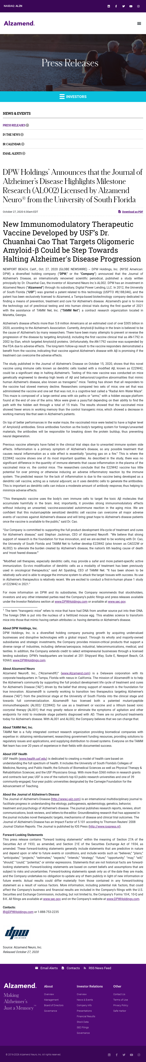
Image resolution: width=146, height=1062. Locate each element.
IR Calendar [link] (12, 144)
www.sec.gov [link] (116, 601)
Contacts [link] (73, 968)
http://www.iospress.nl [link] (104, 826)
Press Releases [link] (14, 125)
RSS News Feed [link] (100, 968)
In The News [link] (11, 134)
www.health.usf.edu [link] (33, 758)
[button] (139, 23)
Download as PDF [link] (130, 211)
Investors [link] (73, 96)
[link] (108, 6)
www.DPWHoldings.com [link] (71, 601)
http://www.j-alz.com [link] (66, 799)
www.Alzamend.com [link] (75, 673)
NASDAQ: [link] (13, 6)
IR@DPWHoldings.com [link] (18, 912)
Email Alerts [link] (12, 153)
